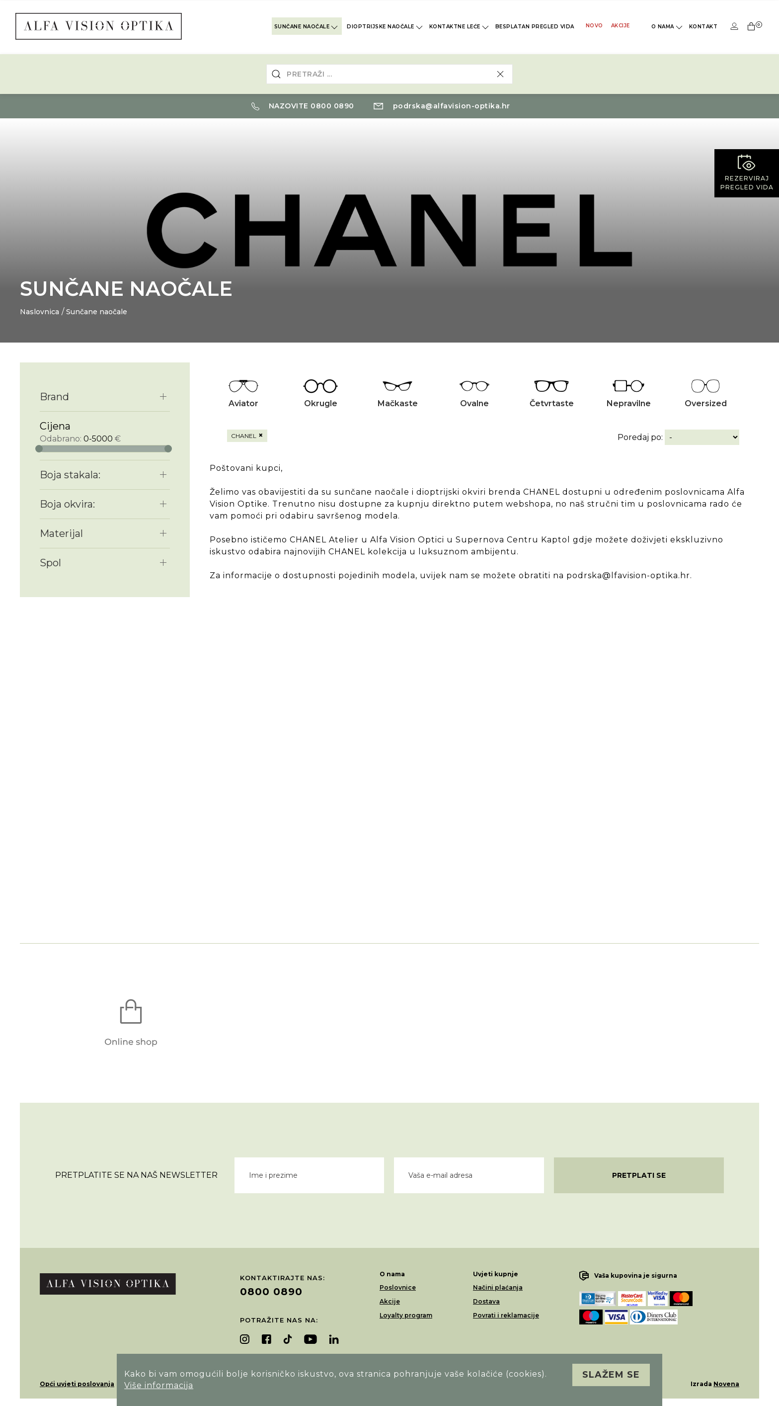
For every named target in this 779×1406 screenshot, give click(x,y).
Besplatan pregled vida (534, 26)
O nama (667, 27)
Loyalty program (406, 1315)
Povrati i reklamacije (506, 1315)
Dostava (486, 1301)
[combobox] (389, 74)
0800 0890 (271, 1292)
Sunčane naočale (307, 26)
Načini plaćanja (498, 1287)
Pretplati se (639, 1175)
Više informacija (158, 1385)
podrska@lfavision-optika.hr (628, 575)
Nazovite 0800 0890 (302, 105)
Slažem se (611, 1374)
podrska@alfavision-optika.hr (442, 105)
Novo (594, 25)
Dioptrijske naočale (385, 27)
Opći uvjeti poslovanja (77, 1384)
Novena (726, 1384)
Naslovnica (39, 311)
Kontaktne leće (459, 27)
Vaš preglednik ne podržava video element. (484, 731)
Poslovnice (398, 1287)
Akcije (620, 25)
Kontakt (703, 26)
